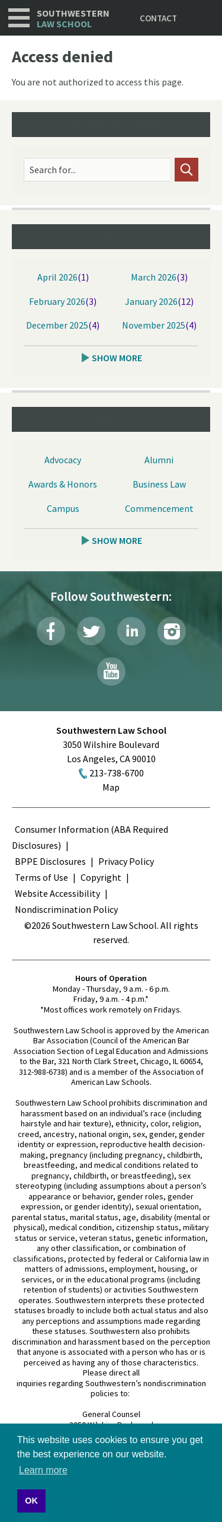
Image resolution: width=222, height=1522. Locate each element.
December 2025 (57, 325)
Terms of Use (41, 877)
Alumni (158, 460)
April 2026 (57, 277)
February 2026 (57, 301)
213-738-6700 (116, 773)
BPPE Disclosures (50, 861)
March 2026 (153, 277)
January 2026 (151, 301)
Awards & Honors (62, 484)
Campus (63, 508)
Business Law (159, 484)
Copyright (101, 877)
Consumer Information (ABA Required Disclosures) (90, 837)
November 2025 (153, 325)
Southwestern (73, 18)
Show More (117, 358)
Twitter (91, 631)
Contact (158, 18)
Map (111, 787)
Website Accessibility (57, 893)
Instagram (171, 631)
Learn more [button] (43, 1470)
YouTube (111, 671)
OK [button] (31, 1500)
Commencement (159, 508)
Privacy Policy (126, 861)
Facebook (51, 631)
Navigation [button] (19, 17)
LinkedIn (131, 631)
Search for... (53, 169)
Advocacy (62, 460)
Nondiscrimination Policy (66, 909)
